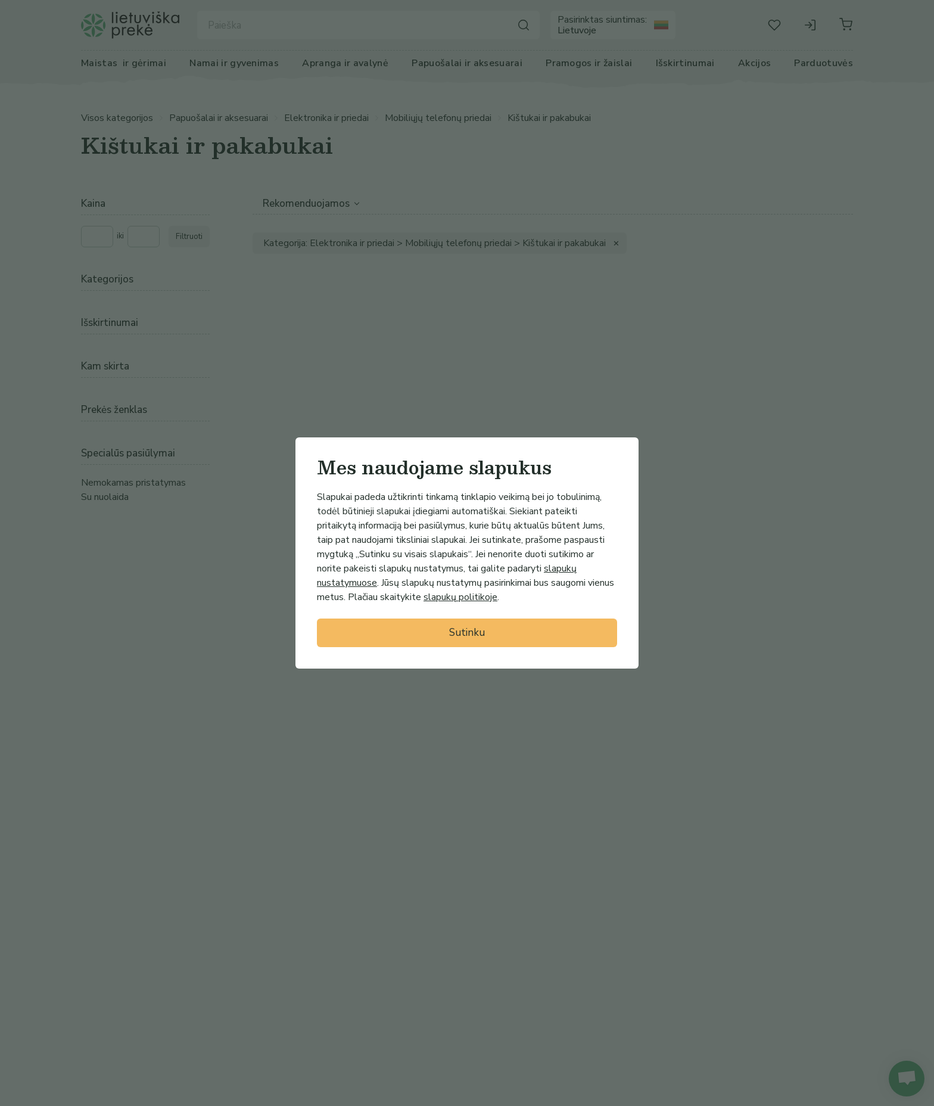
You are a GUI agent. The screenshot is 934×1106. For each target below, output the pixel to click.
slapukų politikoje (460, 597)
